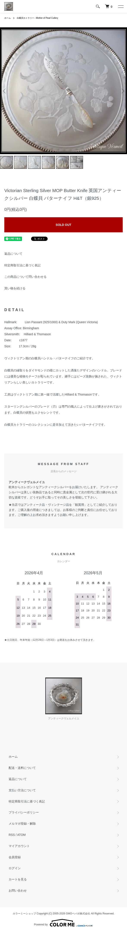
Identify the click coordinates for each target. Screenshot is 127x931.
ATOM (21, 834)
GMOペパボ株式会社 (78, 913)
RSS (12, 834)
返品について (13, 253)
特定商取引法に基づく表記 (22, 265)
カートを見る (18, 879)
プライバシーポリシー (24, 812)
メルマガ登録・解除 (22, 823)
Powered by (63, 923)
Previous (5, 91)
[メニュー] (120, 6)
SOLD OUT (63, 225)
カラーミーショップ (24, 913)
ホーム (7, 18)
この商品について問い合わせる (25, 276)
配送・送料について (22, 768)
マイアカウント (19, 846)
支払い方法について (22, 790)
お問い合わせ (18, 890)
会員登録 (15, 857)
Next (122, 91)
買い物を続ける (14, 288)
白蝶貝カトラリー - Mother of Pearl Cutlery (37, 18)
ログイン (15, 868)
